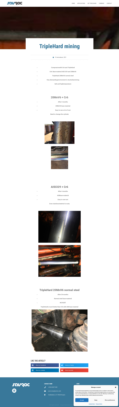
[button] (115, 387)
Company (101, 3)
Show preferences (110, 400)
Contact (109, 3)
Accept (82, 400)
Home (73, 3)
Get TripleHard (92, 3)
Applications (81, 3)
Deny (95, 400)
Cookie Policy (92, 404)
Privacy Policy (99, 404)
